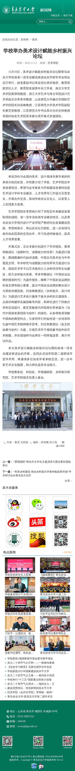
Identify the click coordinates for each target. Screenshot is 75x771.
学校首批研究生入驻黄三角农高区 (20, 574)
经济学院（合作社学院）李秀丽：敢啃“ (30, 692)
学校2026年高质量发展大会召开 (20, 613)
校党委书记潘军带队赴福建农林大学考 (55, 633)
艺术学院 (53, 63)
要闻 (34, 39)
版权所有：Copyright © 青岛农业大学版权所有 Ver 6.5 (37, 760)
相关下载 (68, 15)
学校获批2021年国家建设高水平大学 (28, 671)
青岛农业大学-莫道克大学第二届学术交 (30, 696)
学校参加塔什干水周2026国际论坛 (20, 594)
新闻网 (25, 39)
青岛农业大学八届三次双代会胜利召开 (55, 594)
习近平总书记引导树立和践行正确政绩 (55, 613)
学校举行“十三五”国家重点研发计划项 (29, 679)
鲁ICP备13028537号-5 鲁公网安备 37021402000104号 (37, 756)
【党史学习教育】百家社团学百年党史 (29, 667)
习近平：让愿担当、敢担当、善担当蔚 (20, 633)
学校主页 (55, 15)
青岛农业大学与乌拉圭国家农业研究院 (55, 652)
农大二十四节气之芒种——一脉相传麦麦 (30, 662)
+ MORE (67, 552)
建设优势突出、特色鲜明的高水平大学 (29, 688)
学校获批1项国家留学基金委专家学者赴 (30, 658)
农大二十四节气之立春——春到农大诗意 (30, 675)
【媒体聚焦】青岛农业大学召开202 (55, 574)
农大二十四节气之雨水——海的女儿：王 (30, 683)
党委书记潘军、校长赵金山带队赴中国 (20, 652)
